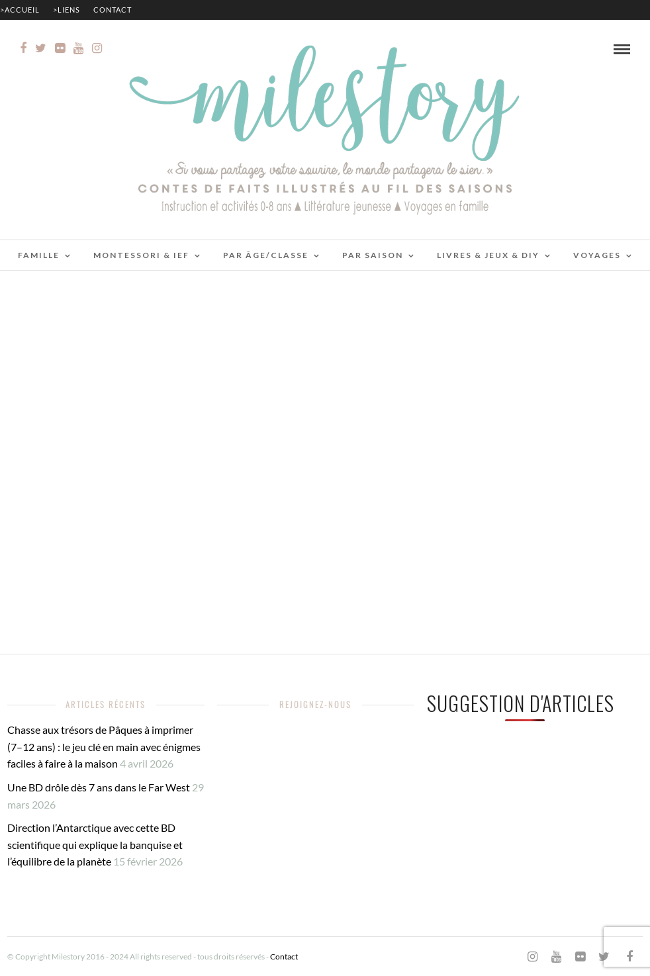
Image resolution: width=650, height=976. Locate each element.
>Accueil (20, 9)
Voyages (597, 255)
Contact (112, 9)
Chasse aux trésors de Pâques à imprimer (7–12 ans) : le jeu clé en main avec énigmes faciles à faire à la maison (104, 746)
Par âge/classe (265, 255)
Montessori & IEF (141, 255)
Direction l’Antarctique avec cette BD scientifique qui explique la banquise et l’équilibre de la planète (95, 844)
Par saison (372, 255)
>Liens (66, 9)
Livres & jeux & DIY (488, 255)
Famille (39, 255)
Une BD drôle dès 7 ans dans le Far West (98, 787)
